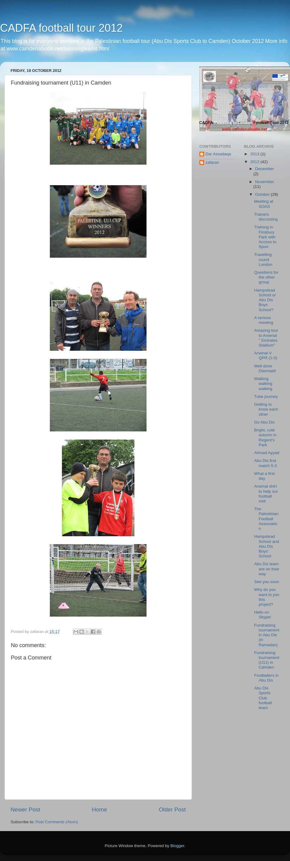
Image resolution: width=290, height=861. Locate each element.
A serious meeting (263, 320)
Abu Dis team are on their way (266, 569)
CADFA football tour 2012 (61, 28)
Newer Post (25, 809)
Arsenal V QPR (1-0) (265, 355)
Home (99, 809)
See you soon (266, 581)
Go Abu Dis (264, 422)
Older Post (172, 809)
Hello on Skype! (262, 614)
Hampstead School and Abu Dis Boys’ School (266, 546)
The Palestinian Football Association (266, 519)
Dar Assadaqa (218, 154)
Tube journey (266, 396)
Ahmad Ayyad (266, 452)
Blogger (177, 845)
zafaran (212, 162)
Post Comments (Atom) (57, 822)
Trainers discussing (266, 216)
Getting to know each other (266, 409)
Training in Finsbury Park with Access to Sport (265, 237)
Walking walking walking (263, 383)
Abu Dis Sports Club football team (263, 698)
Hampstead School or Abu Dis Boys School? (265, 300)
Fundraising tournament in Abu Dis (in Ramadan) (266, 635)
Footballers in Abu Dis (266, 677)
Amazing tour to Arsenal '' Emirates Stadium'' (266, 337)
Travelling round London (263, 259)
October (263, 194)
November (264, 181)
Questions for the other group (266, 277)
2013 (255, 154)
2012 (255, 162)
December (264, 168)
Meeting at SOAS (263, 203)
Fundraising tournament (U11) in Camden (266, 660)
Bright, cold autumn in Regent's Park (265, 437)
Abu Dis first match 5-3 (265, 463)
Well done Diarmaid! (265, 368)
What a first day (264, 476)
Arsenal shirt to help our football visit (266, 493)
